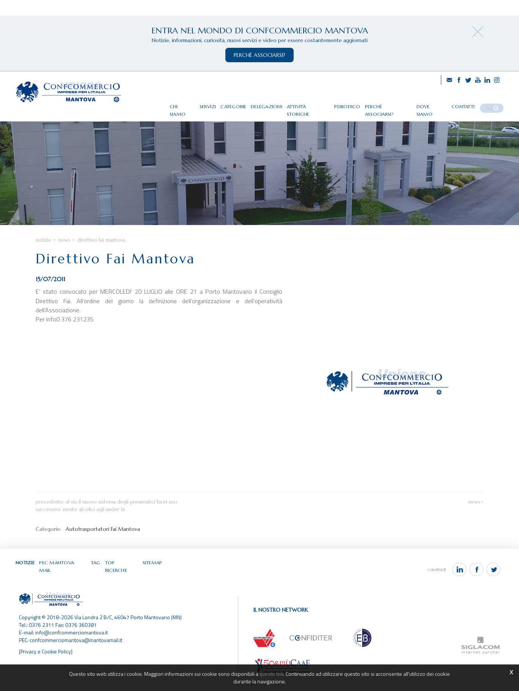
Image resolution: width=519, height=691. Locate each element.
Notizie (43, 256)
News (64, 256)
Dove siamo (439, 103)
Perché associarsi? (397, 103)
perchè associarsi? (259, 55)
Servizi (221, 103)
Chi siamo (195, 103)
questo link (271, 674)
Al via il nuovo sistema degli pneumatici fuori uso (121, 519)
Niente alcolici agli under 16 (94, 526)
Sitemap (152, 579)
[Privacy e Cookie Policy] (46, 662)
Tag (96, 579)
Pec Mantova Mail (64, 579)
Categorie (247, 103)
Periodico (358, 103)
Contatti (470, 103)
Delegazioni (279, 103)
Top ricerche (122, 579)
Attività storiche (320, 103)
